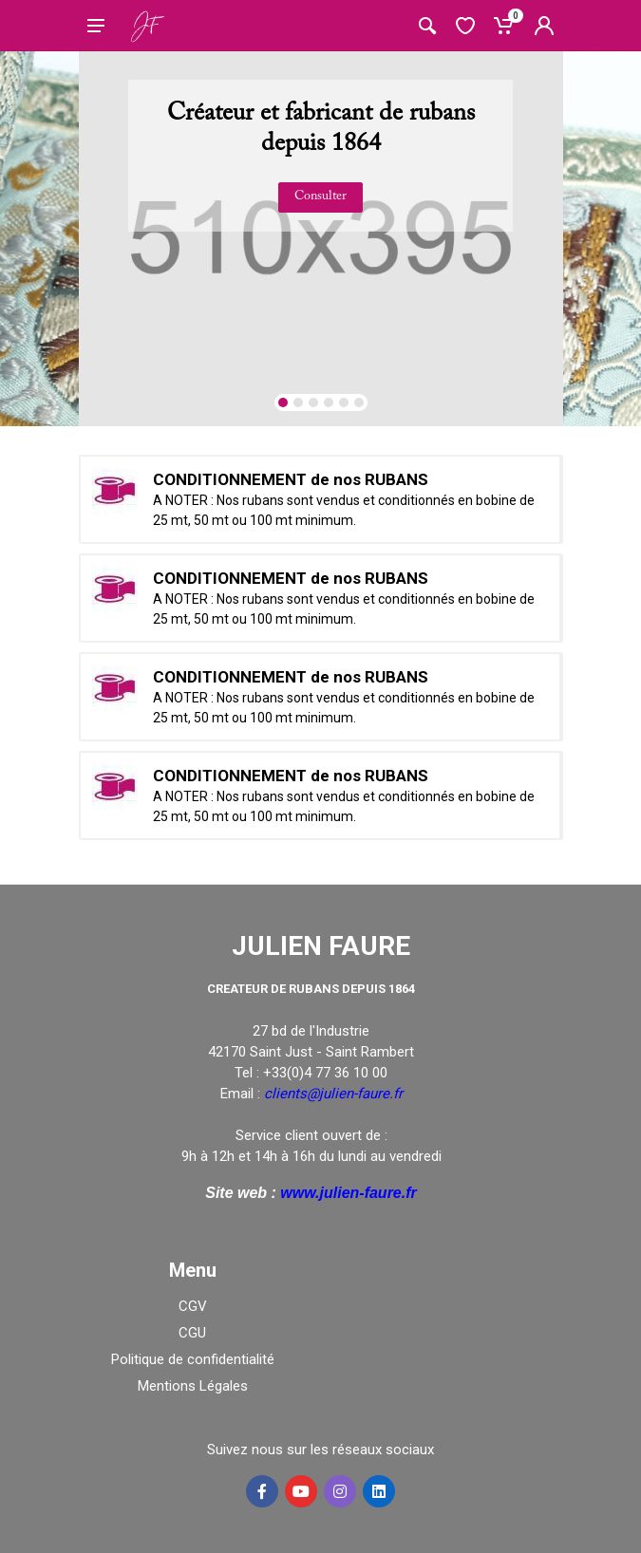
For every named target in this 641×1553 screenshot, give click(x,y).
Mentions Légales (193, 1385)
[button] (283, 402)
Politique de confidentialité (192, 1359)
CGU (192, 1332)
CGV (193, 1306)
